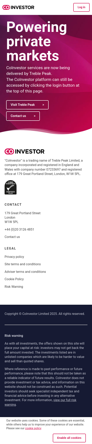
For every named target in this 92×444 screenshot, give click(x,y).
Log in (81, 7)
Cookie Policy (14, 279)
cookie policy (33, 428)
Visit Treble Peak (27, 105)
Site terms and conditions (23, 264)
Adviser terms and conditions (25, 272)
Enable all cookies (69, 437)
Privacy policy (14, 257)
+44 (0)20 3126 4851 (19, 229)
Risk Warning (14, 287)
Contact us (23, 116)
